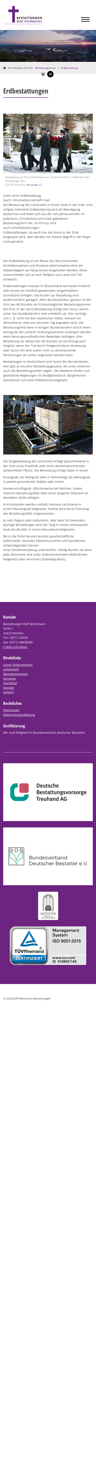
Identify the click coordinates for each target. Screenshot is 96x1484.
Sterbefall (10, 683)
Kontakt (8, 688)
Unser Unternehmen (18, 665)
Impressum (11, 710)
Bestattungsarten (45, 67)
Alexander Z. (33, 185)
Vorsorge (9, 679)
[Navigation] (85, 18)
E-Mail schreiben (15, 647)
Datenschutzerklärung (19, 715)
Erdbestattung (69, 67)
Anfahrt (8, 692)
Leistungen (11, 669)
